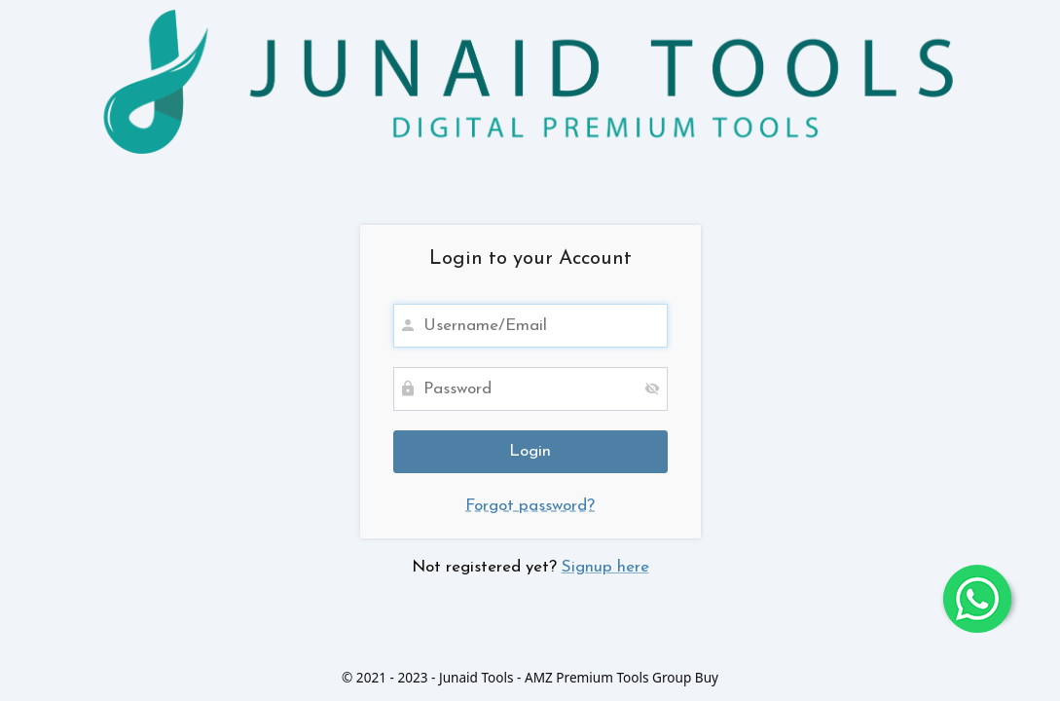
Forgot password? (530, 506)
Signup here (605, 567)
